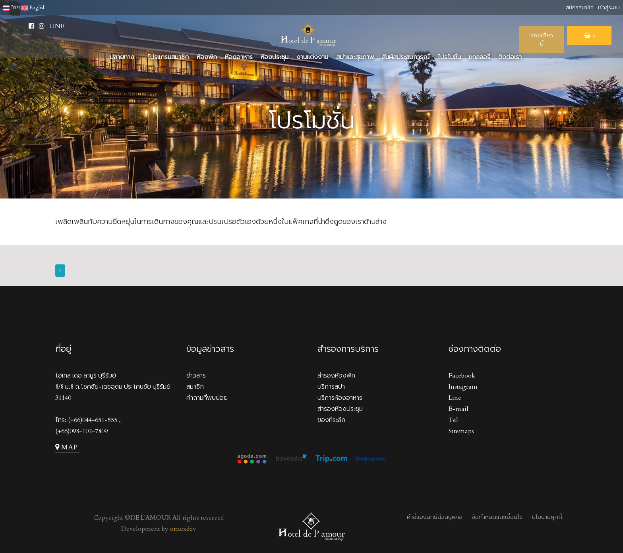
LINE (56, 26)
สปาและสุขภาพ (355, 57)
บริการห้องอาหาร (339, 397)
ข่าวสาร (196, 375)
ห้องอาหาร (239, 57)
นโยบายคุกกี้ (547, 517)
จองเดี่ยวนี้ (541, 40)
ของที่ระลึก (331, 420)
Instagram (463, 386)
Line (455, 397)
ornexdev (183, 528)
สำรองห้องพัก (336, 375)
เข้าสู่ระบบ (609, 7)
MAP (66, 447)
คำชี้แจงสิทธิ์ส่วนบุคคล (434, 517)
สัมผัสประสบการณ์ (406, 57)
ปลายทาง (124, 57)
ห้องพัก (207, 57)
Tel (453, 420)
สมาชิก (195, 386)
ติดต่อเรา (510, 57)
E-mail (458, 409)
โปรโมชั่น (449, 57)
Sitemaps (461, 431)
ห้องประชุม (274, 57)
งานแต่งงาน (312, 57)
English (33, 7)
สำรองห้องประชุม (340, 409)
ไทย (11, 7)
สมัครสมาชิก (580, 7)
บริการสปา (331, 386)
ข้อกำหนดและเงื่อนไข (497, 517)
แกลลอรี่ (479, 57)
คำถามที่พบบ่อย (207, 397)
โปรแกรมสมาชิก (168, 57)
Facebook (462, 375)
